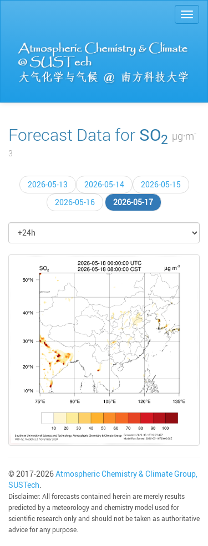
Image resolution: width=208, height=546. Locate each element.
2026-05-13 (48, 184)
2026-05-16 (75, 202)
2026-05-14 (104, 184)
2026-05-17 (133, 202)
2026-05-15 (161, 184)
